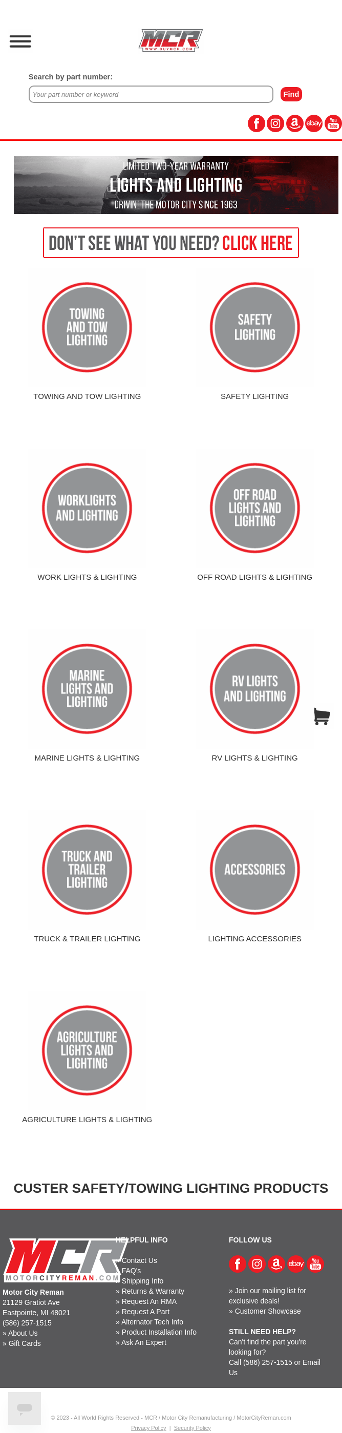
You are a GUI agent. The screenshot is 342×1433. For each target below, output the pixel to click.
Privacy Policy (148, 1428)
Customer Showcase (268, 1311)
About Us (23, 1333)
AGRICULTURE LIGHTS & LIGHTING (87, 1119)
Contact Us (139, 1260)
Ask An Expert (143, 1342)
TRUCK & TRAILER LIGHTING (87, 938)
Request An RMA (149, 1301)
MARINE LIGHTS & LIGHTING (87, 757)
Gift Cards (25, 1343)
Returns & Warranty (153, 1291)
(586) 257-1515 (27, 1323)
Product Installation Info (159, 1332)
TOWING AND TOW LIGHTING (87, 396)
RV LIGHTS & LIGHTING (255, 757)
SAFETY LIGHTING (255, 396)
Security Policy (192, 1428)
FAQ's (131, 1271)
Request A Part (145, 1312)
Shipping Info (143, 1281)
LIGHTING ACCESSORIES (255, 938)
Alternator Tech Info (152, 1322)
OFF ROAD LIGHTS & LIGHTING (254, 577)
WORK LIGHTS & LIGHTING (87, 577)
